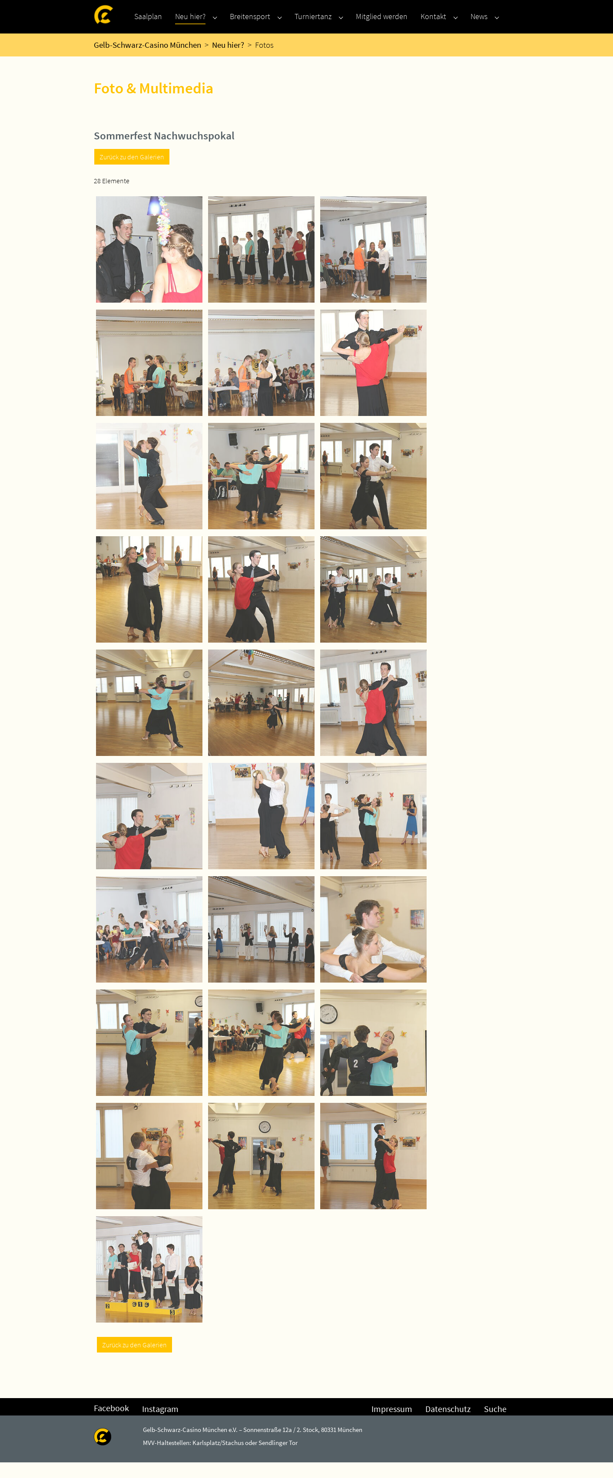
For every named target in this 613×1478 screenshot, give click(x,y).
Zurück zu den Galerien (131, 172)
